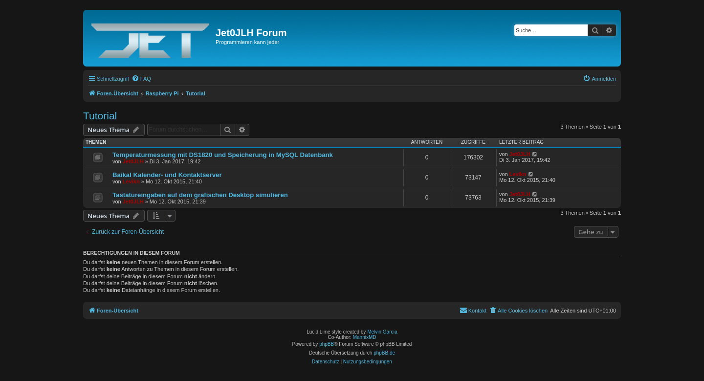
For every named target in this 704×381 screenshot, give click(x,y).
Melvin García (382, 332)
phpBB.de (384, 353)
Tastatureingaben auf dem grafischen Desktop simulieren (200, 195)
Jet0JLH (133, 161)
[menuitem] (141, 79)
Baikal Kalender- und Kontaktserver (167, 175)
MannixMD (364, 337)
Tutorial (100, 115)
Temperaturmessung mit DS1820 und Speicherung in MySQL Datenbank (222, 154)
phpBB (326, 344)
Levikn (131, 181)
